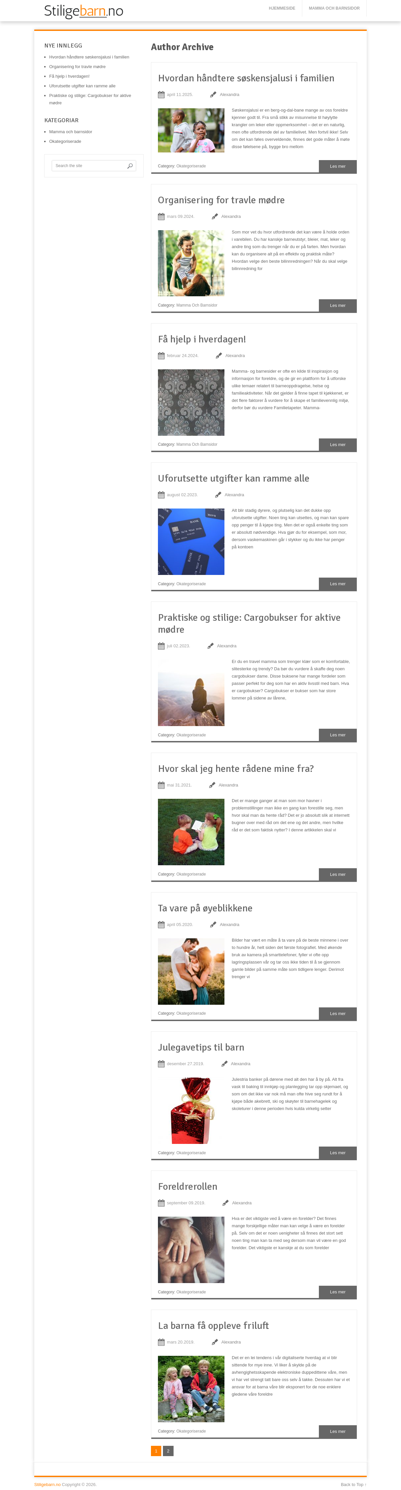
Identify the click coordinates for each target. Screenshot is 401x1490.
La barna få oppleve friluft (213, 1326)
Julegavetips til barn (201, 1047)
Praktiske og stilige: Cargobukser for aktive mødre (249, 623)
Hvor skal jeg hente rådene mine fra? (236, 769)
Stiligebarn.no (47, 1484)
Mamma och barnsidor (334, 8)
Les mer (337, 166)
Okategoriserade (191, 166)
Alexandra (229, 94)
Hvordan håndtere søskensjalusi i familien (246, 78)
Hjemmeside (282, 8)
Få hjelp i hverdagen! (202, 339)
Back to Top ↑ (354, 1484)
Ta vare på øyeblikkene (205, 908)
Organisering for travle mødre (221, 200)
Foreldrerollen (187, 1186)
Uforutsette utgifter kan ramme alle (234, 478)
